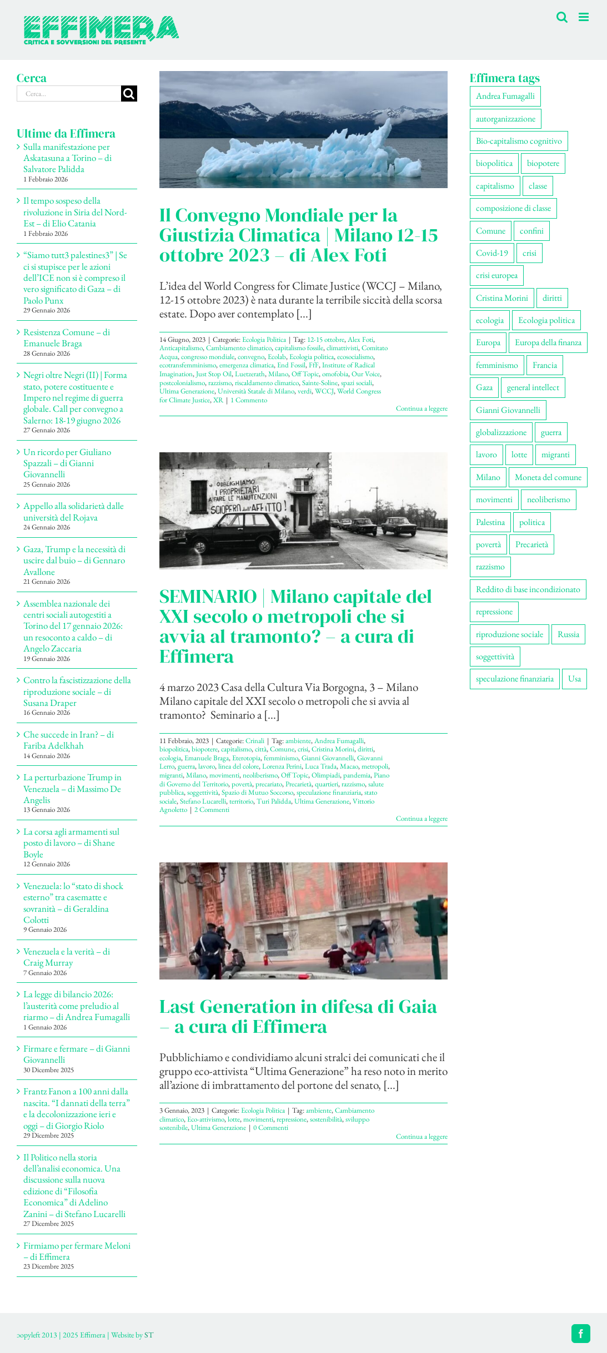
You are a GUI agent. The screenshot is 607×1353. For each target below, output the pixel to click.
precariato (268, 784)
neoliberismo (260, 775)
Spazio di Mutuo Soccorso (257, 792)
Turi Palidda (274, 801)
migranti (171, 775)
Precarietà (298, 784)
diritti (365, 749)
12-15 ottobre (325, 339)
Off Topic (305, 373)
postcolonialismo (182, 382)
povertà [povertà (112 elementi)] (488, 544)
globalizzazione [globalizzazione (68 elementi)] (501, 432)
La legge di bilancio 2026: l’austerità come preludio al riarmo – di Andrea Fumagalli (76, 1005)
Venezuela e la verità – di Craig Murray (66, 956)
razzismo (220, 382)
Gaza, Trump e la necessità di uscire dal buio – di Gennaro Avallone (74, 560)
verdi (305, 391)
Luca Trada (321, 766)
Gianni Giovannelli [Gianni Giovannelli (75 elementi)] (508, 410)
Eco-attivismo (205, 1119)
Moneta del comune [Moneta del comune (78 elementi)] (548, 477)
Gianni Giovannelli (328, 758)
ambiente (298, 740)
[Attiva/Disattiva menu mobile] (584, 17)
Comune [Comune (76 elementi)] (490, 230)
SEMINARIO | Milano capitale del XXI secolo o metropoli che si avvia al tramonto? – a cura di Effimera (295, 626)
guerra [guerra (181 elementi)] (551, 432)
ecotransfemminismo (187, 365)
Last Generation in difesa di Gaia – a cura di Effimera (298, 1016)
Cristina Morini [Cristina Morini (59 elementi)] (502, 298)
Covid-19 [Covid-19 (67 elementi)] (492, 253)
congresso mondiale (207, 356)
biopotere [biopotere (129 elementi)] (543, 163)
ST (148, 1335)
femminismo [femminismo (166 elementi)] (497, 365)
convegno (251, 356)
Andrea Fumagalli (339, 740)
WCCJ (324, 391)
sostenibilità (326, 1119)
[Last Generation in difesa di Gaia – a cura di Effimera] (303, 921)
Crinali (254, 740)
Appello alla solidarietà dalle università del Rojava (73, 511)
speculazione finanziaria (329, 792)
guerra (186, 766)
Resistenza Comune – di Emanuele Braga (66, 337)
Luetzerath (250, 373)
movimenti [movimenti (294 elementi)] (494, 499)
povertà (242, 784)
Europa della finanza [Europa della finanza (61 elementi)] (548, 342)
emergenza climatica (246, 365)
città (261, 749)
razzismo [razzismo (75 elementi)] (490, 566)
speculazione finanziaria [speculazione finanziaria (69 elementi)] (515, 678)
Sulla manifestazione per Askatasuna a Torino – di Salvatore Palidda (67, 157)
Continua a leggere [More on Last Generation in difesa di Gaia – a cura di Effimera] (422, 1136)
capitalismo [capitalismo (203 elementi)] (495, 185)
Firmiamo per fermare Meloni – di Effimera (77, 1251)
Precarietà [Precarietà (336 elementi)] (531, 544)
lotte (234, 1119)
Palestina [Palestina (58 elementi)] (490, 522)
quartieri (326, 784)
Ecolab (277, 356)
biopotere (205, 749)
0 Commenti (270, 1127)
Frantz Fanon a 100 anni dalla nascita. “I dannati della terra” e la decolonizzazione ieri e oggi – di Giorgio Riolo (76, 1108)
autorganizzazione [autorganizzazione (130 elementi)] (505, 118)
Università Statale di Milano (256, 391)
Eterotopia (246, 758)
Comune (282, 749)
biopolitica (173, 749)
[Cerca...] (69, 93)
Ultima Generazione (186, 391)
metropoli (375, 766)
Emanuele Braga (206, 758)
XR (218, 400)
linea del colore (238, 766)
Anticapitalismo (181, 347)
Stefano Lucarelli (203, 801)
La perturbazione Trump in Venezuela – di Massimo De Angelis (72, 788)
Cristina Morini (333, 749)
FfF (314, 365)
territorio (241, 801)
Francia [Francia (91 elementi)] (545, 365)
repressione (292, 1119)
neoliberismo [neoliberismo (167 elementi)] (548, 499)
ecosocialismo (355, 356)
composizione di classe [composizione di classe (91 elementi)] (513, 208)
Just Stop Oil (214, 373)
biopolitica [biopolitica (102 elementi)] (494, 163)
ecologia (170, 758)
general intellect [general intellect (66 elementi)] (533, 387)
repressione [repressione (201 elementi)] (494, 611)
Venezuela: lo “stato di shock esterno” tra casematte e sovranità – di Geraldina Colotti (73, 903)
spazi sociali (356, 382)
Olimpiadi (326, 775)
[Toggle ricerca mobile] (562, 17)
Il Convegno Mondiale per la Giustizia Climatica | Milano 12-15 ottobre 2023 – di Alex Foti (298, 234)
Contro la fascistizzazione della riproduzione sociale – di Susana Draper (77, 691)
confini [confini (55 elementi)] (532, 230)
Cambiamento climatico (239, 347)
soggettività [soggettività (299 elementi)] (495, 656)
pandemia (356, 775)
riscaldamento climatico (267, 382)
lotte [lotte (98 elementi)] (519, 454)
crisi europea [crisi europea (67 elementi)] (497, 275)
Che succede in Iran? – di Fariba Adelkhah (68, 739)
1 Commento (248, 400)
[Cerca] (129, 93)
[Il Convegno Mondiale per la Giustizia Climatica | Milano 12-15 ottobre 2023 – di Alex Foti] (303, 129)
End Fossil (291, 365)
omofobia (335, 373)
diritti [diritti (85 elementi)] (552, 298)
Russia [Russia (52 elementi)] (568, 634)
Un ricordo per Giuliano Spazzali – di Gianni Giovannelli (67, 463)
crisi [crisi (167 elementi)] (529, 253)
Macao (349, 766)
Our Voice (366, 373)
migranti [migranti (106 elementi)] (555, 454)
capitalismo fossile (299, 347)
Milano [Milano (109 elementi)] (488, 477)
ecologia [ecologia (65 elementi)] (490, 320)
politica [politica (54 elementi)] (532, 522)
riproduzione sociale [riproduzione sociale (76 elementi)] (509, 634)
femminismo (281, 758)
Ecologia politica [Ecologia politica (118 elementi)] (546, 320)
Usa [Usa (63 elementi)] (574, 678)
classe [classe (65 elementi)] (538, 185)
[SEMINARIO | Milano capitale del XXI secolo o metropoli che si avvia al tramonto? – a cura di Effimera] (303, 510)
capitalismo (236, 749)
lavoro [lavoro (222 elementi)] (486, 454)
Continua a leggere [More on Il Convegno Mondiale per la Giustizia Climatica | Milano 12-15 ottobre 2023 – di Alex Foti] (422, 408)
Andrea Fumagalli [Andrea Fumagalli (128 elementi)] (505, 96)
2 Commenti (211, 809)
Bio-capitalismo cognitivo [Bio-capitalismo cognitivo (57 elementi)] (519, 141)
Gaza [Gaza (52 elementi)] (484, 387)
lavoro (206, 766)
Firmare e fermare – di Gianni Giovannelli (76, 1054)
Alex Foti (360, 339)
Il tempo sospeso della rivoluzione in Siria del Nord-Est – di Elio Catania (75, 211)
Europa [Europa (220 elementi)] (488, 342)
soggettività (202, 792)
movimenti (224, 775)
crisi (303, 749)
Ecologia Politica (264, 339)
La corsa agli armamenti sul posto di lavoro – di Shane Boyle (71, 842)
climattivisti (342, 347)
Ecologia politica (311, 356)
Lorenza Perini (282, 766)
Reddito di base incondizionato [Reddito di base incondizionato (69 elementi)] (528, 589)
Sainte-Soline (320, 382)
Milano (278, 373)
